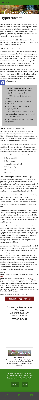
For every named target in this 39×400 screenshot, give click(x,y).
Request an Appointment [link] (19, 299)
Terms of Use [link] (17, 378)
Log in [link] (25, 384)
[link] (2, 82)
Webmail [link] (15, 384)
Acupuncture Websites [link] (15, 373)
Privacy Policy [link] (27, 378)
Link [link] (1, 276)
